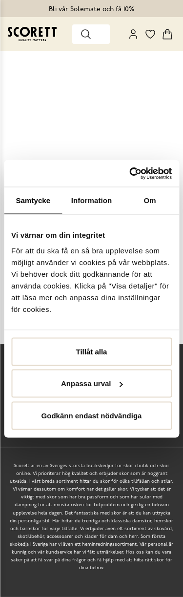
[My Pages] (133, 34)
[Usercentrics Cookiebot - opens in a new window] (130, 173)
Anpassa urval (92, 383)
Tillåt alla (91, 351)
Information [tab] (91, 200)
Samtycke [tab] (33, 200)
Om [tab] (150, 200)
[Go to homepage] (32, 34)
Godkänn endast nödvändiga (91, 415)
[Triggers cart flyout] (167, 34)
